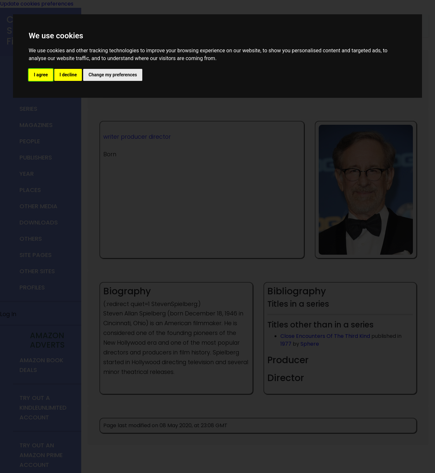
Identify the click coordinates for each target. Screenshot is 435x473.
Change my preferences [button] (112, 74)
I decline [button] (68, 74)
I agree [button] (41, 74)
